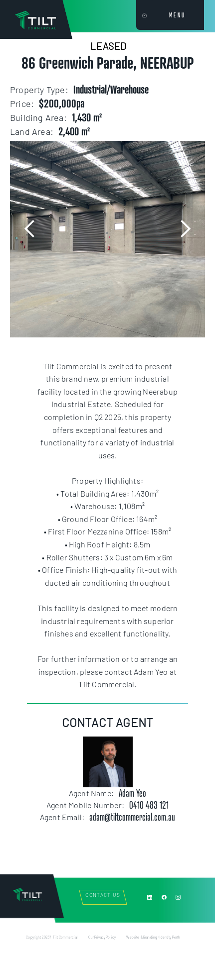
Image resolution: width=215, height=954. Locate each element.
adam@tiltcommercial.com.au (132, 817)
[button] (30, 229)
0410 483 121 (149, 805)
